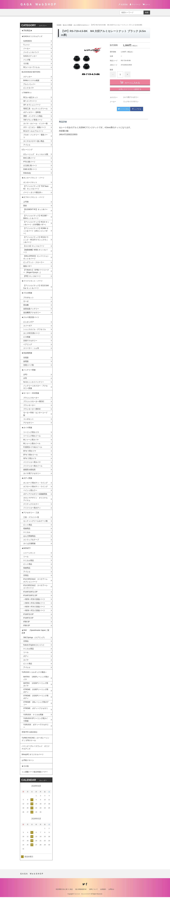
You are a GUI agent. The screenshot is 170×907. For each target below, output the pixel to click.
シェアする (136, 109)
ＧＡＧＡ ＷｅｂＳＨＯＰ (38, 4)
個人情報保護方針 (81, 899)
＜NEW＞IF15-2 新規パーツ (34, 610)
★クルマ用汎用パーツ (30, 321)
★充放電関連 (27, 357)
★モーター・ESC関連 (30, 398)
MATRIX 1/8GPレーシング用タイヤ (36, 686)
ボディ (26, 664)
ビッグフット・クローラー (33, 265)
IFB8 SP (26, 629)
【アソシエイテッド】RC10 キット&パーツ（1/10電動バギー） (36, 226)
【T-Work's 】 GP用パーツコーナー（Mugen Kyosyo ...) (35, 274)
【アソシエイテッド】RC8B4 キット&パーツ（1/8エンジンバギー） (35, 233)
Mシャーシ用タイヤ (31, 445)
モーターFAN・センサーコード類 (35, 419)
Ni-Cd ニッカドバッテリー (33, 387)
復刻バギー (27, 269)
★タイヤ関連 (67, 25)
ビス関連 (26, 341)
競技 (25, 208)
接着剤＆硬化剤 (29, 475)
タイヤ (26, 668)
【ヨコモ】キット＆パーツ (33, 249)
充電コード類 (28, 369)
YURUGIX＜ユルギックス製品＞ (34, 680)
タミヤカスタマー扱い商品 (33, 142)
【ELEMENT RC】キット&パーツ (35, 213)
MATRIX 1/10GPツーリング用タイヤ (35, 692)
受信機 (26, 309)
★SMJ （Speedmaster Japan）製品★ (35, 639)
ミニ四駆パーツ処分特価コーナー (35, 782)
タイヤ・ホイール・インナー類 (35, 125)
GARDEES (27, 41)
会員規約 (103, 899)
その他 (26, 64)
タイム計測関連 (29, 550)
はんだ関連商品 (29, 542)
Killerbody (27, 175)
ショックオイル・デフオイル (34, 333)
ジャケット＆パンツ (31, 53)
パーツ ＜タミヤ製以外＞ (33, 195)
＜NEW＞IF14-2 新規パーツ (34, 614)
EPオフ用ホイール (30, 460)
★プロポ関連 (27, 296)
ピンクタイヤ (28, 89)
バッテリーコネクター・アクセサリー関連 (35, 392)
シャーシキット (29, 560)
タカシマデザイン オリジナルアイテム (35, 505)
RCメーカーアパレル (31, 68)
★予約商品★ (27, 31)
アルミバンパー (29, 85)
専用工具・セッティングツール (35, 110)
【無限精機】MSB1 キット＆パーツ (35, 254)
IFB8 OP (26, 633)
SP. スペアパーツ (30, 102)
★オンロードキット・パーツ (33, 180)
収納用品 (26, 535)
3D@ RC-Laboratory (30, 741)
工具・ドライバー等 (31, 524)
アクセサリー (28, 428)
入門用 (26, 204)
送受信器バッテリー (31, 312)
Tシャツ (26, 45)
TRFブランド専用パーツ (32, 121)
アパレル (26, 146)
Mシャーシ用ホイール (31, 449)
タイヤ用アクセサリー (81, 25)
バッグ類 (26, 60)
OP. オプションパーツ (31, 106)
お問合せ (111, 899)
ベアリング (27, 348)
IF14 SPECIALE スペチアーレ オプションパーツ (36, 587)
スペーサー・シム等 (31, 352)
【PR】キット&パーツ (32, 279)
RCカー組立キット (30, 98)
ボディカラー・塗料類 (32, 113)
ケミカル (26, 539)
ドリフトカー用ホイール (32, 471)
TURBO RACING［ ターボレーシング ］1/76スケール (35, 748)
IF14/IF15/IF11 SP (30, 603)
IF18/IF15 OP (28, 621)
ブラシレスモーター (31, 403)
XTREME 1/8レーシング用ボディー (36, 712)
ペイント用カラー (30, 496)
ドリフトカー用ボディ (32, 514)
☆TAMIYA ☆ (27, 94)
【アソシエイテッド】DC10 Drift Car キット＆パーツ (36, 290)
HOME (59, 25)
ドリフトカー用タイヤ (32, 468)
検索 (147, 12)
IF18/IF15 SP (28, 625)
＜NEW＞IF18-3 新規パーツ (34, 606)
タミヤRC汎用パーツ (31, 337)
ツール (26, 563)
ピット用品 (27, 531)
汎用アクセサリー (30, 345)
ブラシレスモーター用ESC (33, 406)
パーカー (26, 49)
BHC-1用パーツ (29, 160)
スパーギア (27, 330)
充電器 (26, 362)
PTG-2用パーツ (29, 163)
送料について (93, 899)
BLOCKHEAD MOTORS (31, 73)
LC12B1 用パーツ (30, 167)
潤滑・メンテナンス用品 (32, 117)
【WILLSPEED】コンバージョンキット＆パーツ (36, 260)
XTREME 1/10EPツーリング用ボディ (35, 699)
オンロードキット (30, 184)
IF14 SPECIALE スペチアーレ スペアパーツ (36, 594)
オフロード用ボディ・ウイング (35, 492)
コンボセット (28, 424)
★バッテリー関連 (29, 374)
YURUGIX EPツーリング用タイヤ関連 (35, 728)
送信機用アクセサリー (32, 316)
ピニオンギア (28, 326)
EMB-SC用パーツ (30, 171)
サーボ (26, 305)
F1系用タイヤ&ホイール (32, 453)
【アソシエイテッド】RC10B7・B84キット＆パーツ (36, 219)
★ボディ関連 (27, 484)
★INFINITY (26, 555)
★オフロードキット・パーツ (33, 199)
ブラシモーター (29, 410)
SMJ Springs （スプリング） (34, 645)
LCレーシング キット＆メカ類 (35, 156)
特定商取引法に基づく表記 (64, 899)
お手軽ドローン (28, 770)
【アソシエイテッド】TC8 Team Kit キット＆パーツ (36, 189)
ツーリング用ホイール (32, 441)
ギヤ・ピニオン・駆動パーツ (34, 129)
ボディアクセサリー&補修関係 (35, 500)
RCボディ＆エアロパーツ (33, 132)
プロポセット (28, 301)
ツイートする (123, 109)
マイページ (135, 4)
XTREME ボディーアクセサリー (35, 718)
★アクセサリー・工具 (30, 519)
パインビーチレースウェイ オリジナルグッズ (35, 756)
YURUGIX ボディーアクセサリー (36, 734)
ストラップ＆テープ (31, 546)
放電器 (26, 366)
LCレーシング (28, 151)
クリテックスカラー (31, 510)
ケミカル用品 (28, 567)
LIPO (25, 379)
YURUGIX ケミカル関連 (33, 723)
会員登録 (123, 4)
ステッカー (27, 77)
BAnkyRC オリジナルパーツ (33, 764)
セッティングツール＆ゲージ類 (35, 527)
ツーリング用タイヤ (31, 437)
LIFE (25, 383)
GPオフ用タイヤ (29, 464)
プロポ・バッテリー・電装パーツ (35, 137)
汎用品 (26, 582)
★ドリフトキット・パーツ (32, 284)
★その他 (25, 776)
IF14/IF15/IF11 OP (30, 599)
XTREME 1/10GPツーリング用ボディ (36, 705)
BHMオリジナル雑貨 (31, 81)
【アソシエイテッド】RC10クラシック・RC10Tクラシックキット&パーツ (36, 242)
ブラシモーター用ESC (32, 414)
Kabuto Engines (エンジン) (33, 653)
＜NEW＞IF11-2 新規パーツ (34, 618)
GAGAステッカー (30, 56)
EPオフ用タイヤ (29, 456)
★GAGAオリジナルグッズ (32, 36)
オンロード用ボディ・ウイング (35, 489)
